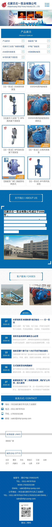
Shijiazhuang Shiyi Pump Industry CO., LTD (23, 6)
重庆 (14, 460)
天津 (37, 463)
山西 (30, 463)
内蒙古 (15, 463)
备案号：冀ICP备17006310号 (26, 478)
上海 (23, 463)
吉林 (45, 460)
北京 (7, 460)
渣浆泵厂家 (10, 441)
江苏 (37, 460)
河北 (21, 460)
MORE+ (25, 313)
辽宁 (7, 463)
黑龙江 (29, 460)
